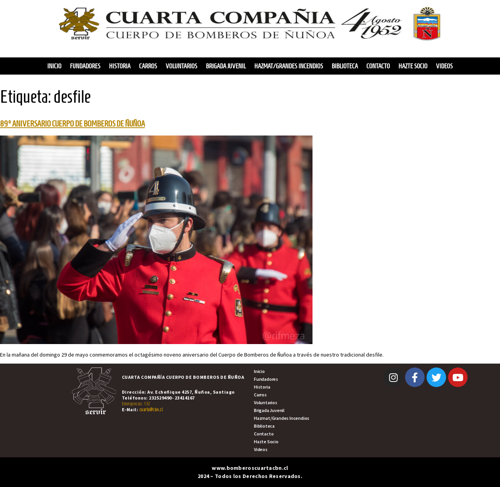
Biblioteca (345, 66)
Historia (119, 66)
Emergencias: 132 (136, 403)
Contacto (378, 66)
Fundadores (85, 66)
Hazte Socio (412, 66)
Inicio (54, 66)
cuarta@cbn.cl (151, 409)
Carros (148, 66)
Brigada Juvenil (226, 66)
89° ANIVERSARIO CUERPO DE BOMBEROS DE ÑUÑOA (72, 123)
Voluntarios (181, 66)
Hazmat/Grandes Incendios (288, 66)
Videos (444, 66)
